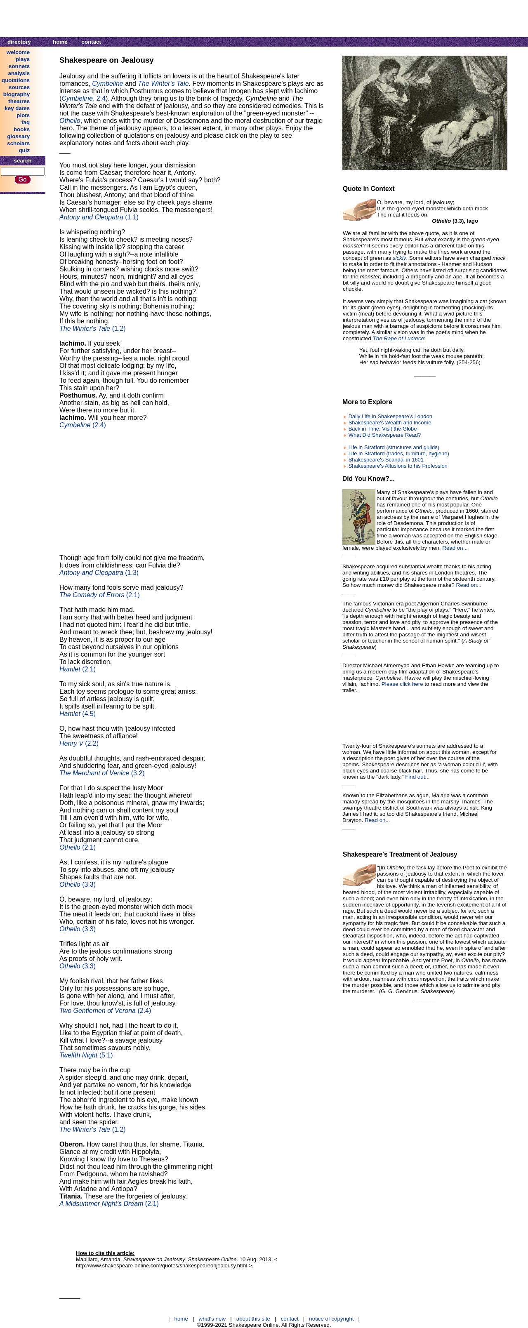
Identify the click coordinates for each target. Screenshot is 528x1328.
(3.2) (102, 773)
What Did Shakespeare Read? (385, 435)
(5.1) (86, 1055)
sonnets (19, 66)
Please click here (402, 684)
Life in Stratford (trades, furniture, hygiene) (399, 453)
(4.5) (77, 713)
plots (23, 115)
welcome (18, 52)
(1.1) (99, 217)
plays (23, 59)
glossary (18, 136)
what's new (212, 1319)
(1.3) (99, 572)
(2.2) (79, 743)
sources (19, 87)
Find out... (417, 777)
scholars (18, 143)
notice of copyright (331, 1319)
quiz (24, 150)
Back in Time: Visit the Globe (383, 429)
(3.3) (77, 884)
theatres (19, 101)
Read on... (455, 548)
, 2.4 (83, 98)
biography (16, 94)
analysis (19, 73)
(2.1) (99, 594)
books (22, 129)
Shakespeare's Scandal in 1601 (386, 460)
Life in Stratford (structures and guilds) (394, 447)
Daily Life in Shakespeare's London (390, 416)
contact (91, 42)
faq (25, 122)
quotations (16, 80)
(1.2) (92, 328)
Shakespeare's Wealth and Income (390, 422)
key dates (17, 108)
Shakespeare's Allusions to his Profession (398, 466)
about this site (253, 1319)
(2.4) (82, 425)
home (60, 42)
